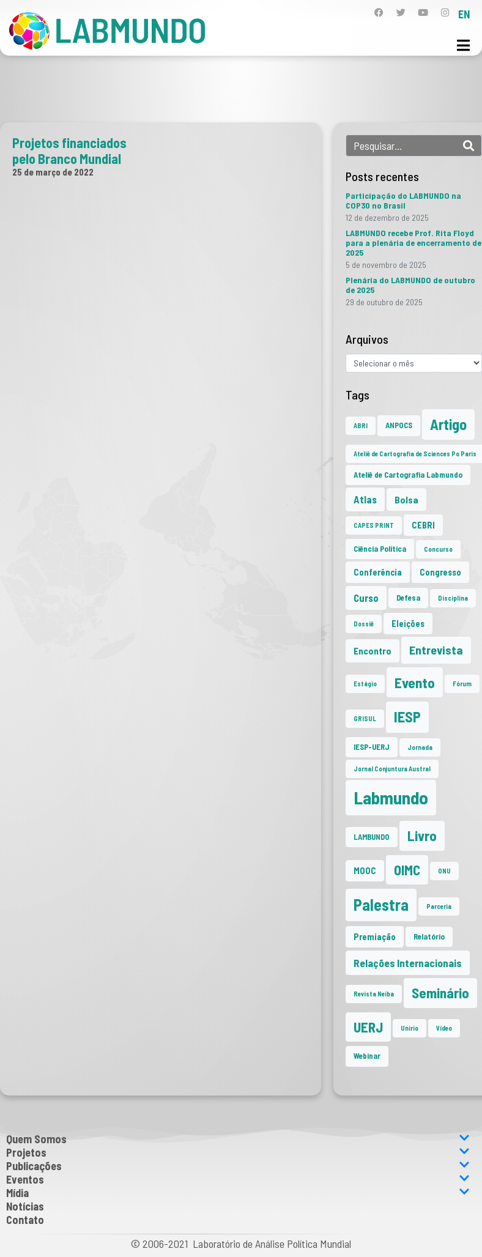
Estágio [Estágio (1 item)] (365, 684)
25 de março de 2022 (53, 171)
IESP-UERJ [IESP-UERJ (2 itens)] (372, 747)
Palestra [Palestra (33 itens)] (381, 904)
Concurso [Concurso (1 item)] (438, 549)
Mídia (238, 1193)
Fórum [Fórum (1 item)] (462, 684)
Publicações (238, 1166)
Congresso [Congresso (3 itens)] (440, 572)
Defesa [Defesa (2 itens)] (408, 598)
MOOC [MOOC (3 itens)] (365, 871)
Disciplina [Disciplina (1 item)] (453, 598)
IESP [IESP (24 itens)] (407, 716)
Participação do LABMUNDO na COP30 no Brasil (403, 200)
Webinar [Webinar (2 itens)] (367, 1056)
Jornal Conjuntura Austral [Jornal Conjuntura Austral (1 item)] (392, 769)
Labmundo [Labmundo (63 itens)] (391, 797)
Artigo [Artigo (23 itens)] (448, 424)
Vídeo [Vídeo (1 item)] (444, 1028)
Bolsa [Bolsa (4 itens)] (406, 499)
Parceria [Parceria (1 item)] (438, 906)
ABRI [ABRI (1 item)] (361, 425)
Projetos (238, 1152)
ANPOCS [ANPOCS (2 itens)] (398, 425)
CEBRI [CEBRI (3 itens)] (423, 525)
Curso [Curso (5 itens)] (366, 597)
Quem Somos (238, 1139)
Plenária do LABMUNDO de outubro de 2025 (410, 285)
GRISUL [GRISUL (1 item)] (365, 718)
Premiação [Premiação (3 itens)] (375, 937)
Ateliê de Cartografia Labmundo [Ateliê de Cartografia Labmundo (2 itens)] (408, 475)
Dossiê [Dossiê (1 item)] (364, 624)
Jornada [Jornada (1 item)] (419, 747)
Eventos (238, 1179)
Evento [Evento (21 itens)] (415, 682)
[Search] (468, 145)
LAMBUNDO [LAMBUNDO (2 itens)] (372, 837)
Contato (25, 1219)
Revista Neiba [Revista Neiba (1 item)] (374, 994)
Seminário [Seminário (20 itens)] (440, 992)
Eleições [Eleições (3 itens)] (408, 623)
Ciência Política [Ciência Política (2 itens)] (380, 549)
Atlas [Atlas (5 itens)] (365, 499)
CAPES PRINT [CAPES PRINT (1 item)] (374, 525)
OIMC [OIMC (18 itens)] (407, 869)
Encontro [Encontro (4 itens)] (372, 650)
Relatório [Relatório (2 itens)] (429, 936)
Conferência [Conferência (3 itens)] (378, 572)
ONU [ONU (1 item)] (444, 871)
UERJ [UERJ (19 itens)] (368, 1027)
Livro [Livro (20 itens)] (422, 835)
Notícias (25, 1206)
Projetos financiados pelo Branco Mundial (69, 150)
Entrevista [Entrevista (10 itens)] (436, 649)
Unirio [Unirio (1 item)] (409, 1028)
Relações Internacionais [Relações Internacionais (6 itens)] (408, 963)
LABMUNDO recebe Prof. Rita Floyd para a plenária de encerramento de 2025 (413, 243)
